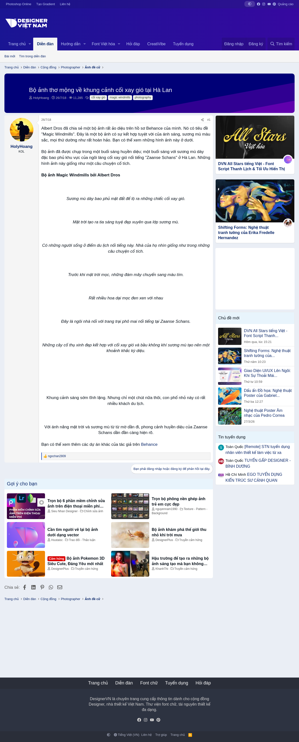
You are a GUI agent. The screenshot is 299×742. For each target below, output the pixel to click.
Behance (149, 444)
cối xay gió (98, 97)
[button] (249, 4)
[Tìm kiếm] (281, 44)
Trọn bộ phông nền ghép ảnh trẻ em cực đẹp (178, 501)
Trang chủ (17, 44)
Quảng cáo (285, 4)
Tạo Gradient (45, 4)
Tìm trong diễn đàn (32, 56)
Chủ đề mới (228, 318)
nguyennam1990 (166, 509)
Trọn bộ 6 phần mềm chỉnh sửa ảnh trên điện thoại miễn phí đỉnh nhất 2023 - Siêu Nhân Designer (76, 504)
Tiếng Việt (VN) (126, 735)
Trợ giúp (161, 735)
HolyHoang (41, 98)
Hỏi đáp (133, 44)
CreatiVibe (156, 44)
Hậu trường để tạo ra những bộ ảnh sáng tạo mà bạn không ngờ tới (180, 561)
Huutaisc (57, 540)
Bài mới (9, 56)
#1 (208, 120)
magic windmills (120, 97)
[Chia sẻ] (202, 120)
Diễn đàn (45, 44)
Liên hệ (65, 4)
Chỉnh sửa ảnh (93, 511)
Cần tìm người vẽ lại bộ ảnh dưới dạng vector (72, 532)
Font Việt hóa (103, 44)
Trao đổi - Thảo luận (82, 540)
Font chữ (149, 682)
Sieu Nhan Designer (64, 511)
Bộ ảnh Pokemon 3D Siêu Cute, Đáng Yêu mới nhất (76, 561)
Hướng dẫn (70, 44)
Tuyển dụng (183, 44)
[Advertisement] (255, 278)
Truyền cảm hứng (190, 540)
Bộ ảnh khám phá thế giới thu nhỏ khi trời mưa (179, 532)
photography (143, 97)
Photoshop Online (18, 4)
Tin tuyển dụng (231, 437)
